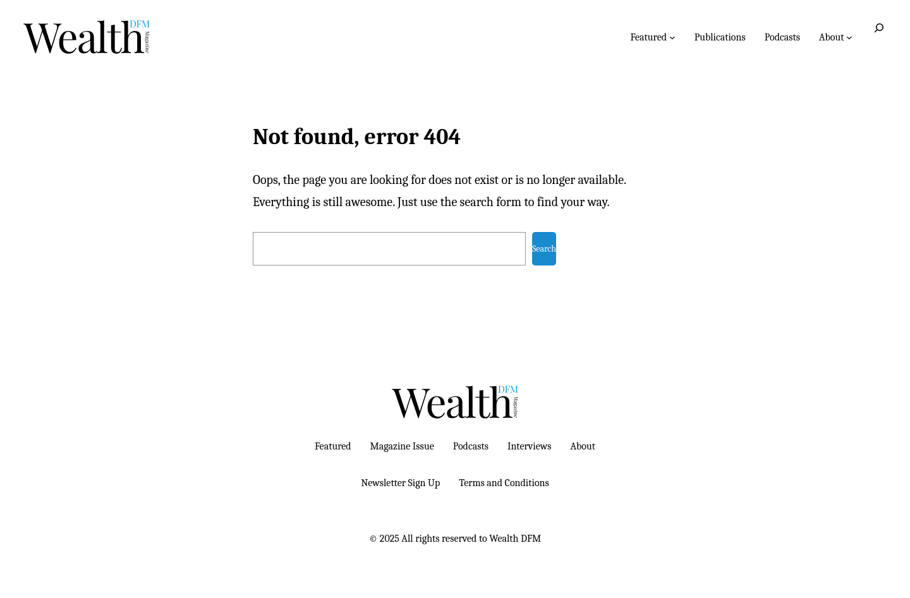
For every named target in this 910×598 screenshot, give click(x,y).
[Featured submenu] (672, 37)
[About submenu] (849, 37)
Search (544, 248)
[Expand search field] (879, 37)
